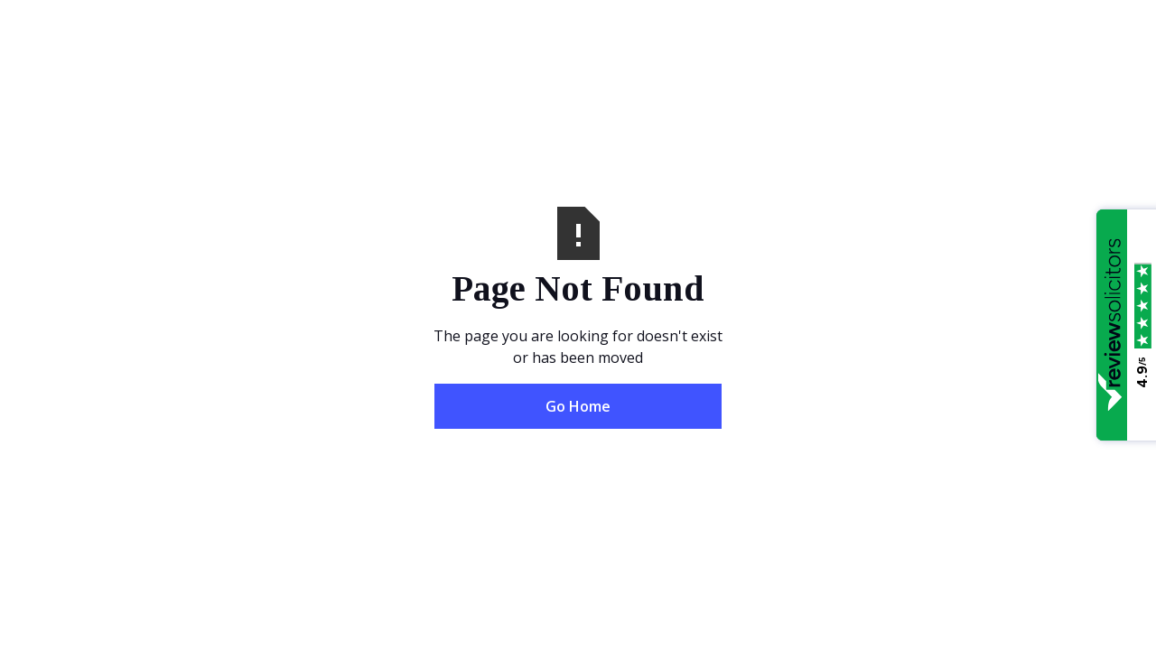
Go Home (578, 406)
